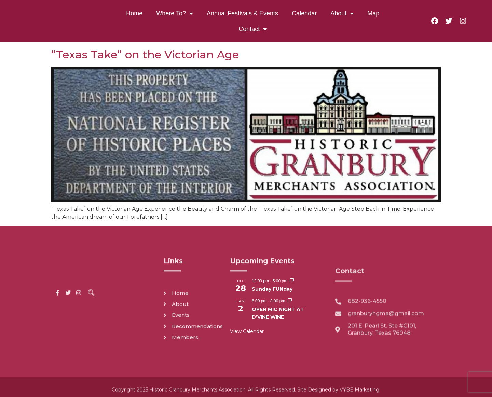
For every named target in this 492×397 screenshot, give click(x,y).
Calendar (304, 13)
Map (373, 13)
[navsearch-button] (91, 298)
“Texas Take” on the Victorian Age (145, 54)
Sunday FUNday (272, 289)
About (342, 13)
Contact (252, 29)
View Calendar (247, 331)
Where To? (174, 13)
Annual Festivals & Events (242, 13)
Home (134, 13)
